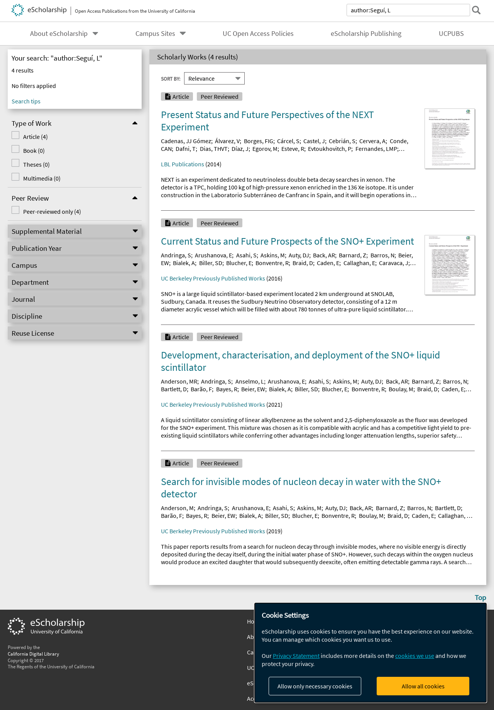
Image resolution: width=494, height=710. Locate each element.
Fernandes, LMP (376, 148)
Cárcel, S (288, 141)
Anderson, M (177, 508)
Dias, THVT (214, 148)
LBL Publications (182, 164)
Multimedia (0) (40, 178)
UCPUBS (451, 33)
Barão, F (201, 389)
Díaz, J (240, 148)
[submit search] (476, 10)
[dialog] (370, 652)
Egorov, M (264, 148)
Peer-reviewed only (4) (51, 211)
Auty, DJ (299, 255)
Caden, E (328, 263)
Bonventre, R (272, 263)
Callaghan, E (359, 263)
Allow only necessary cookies (314, 686)
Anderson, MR (179, 381)
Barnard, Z (352, 255)
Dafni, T (186, 148)
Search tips (26, 101)
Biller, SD (210, 263)
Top (480, 597)
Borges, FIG (258, 141)
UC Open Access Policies (258, 33)
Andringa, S (176, 255)
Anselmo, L (249, 381)
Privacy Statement (296, 655)
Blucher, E (239, 263)
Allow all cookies (423, 686)
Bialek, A (184, 263)
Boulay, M (401, 389)
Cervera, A (372, 141)
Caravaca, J (393, 263)
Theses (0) (35, 164)
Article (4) (34, 136)
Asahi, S (246, 255)
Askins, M (273, 255)
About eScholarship (59, 33)
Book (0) (32, 150)
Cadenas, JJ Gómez (186, 141)
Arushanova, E (213, 255)
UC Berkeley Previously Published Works (213, 278)
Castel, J (314, 141)
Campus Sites (155, 33)
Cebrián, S (342, 141)
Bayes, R (226, 389)
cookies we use (414, 655)
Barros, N (382, 255)
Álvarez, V (227, 141)
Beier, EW (253, 389)
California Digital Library (33, 654)
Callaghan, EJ (455, 515)
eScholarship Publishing (366, 33)
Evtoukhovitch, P (329, 148)
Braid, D (303, 263)
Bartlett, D (174, 389)
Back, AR (324, 255)
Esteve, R (292, 148)
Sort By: (170, 78)
